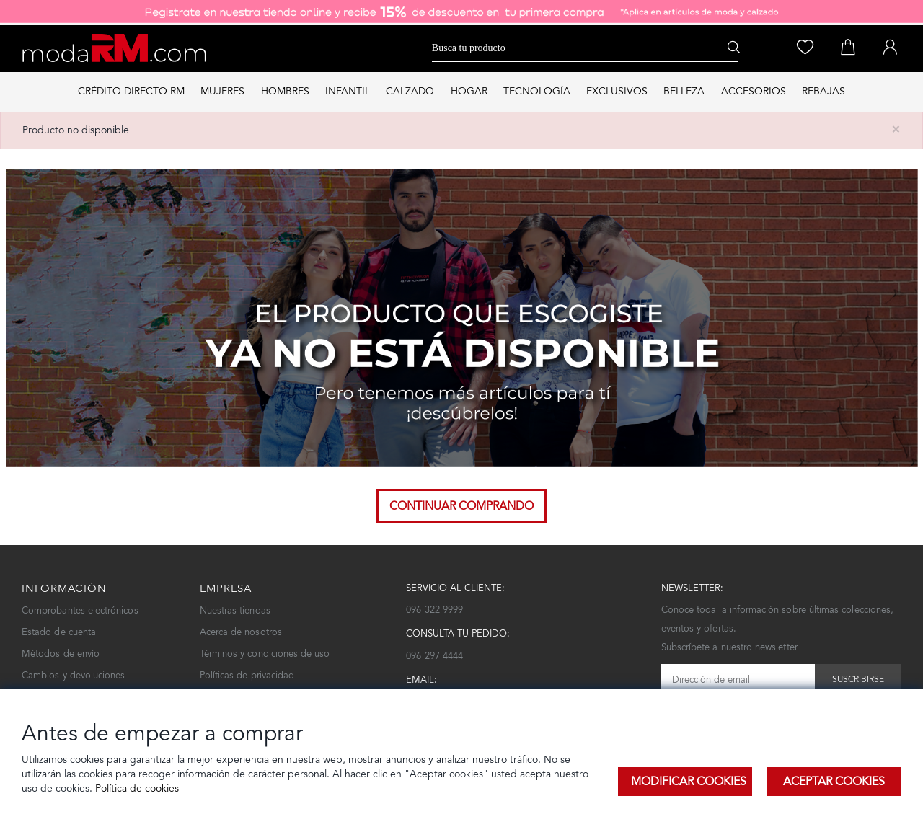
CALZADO (410, 91)
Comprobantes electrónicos (80, 610)
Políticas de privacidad (247, 675)
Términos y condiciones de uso (265, 653)
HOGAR (469, 91)
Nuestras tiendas (235, 610)
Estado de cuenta (59, 632)
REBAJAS (823, 91)
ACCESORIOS (753, 91)
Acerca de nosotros (241, 632)
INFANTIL (347, 91)
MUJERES (222, 91)
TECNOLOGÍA (536, 91)
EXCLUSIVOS (617, 91)
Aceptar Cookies (834, 781)
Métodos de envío (61, 653)
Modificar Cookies (688, 781)
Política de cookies (135, 788)
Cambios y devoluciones (73, 675)
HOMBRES (285, 91)
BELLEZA (684, 91)
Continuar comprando (461, 505)
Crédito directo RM (131, 91)
